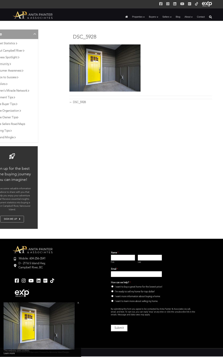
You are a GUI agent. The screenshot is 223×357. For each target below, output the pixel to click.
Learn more (9, 353)
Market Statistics (30, 43)
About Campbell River (34, 50)
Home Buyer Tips (30, 104)
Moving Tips (28, 130)
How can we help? (121, 282)
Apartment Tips (29, 97)
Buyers (152, 17)
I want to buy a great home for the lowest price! (138, 287)
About (188, 17)
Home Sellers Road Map (34, 124)
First (112, 262)
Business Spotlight (31, 57)
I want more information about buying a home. (137, 296)
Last (139, 262)
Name (115, 253)
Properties (137, 17)
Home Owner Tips (31, 117)
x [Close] (78, 302)
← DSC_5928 (77, 102)
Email (114, 269)
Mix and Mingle (30, 137)
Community (27, 64)
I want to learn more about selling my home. (136, 301)
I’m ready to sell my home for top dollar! (135, 292)
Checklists (25, 84)
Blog (178, 17)
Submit (119, 328)
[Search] (209, 17)
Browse (23, 34)
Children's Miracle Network (36, 90)
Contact (201, 17)
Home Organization (32, 110)
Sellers (165, 17)
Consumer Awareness (33, 70)
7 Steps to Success (31, 77)
